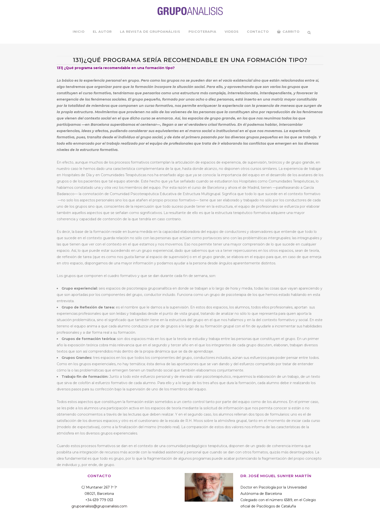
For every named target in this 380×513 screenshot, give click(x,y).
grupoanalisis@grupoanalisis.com (99, 506)
